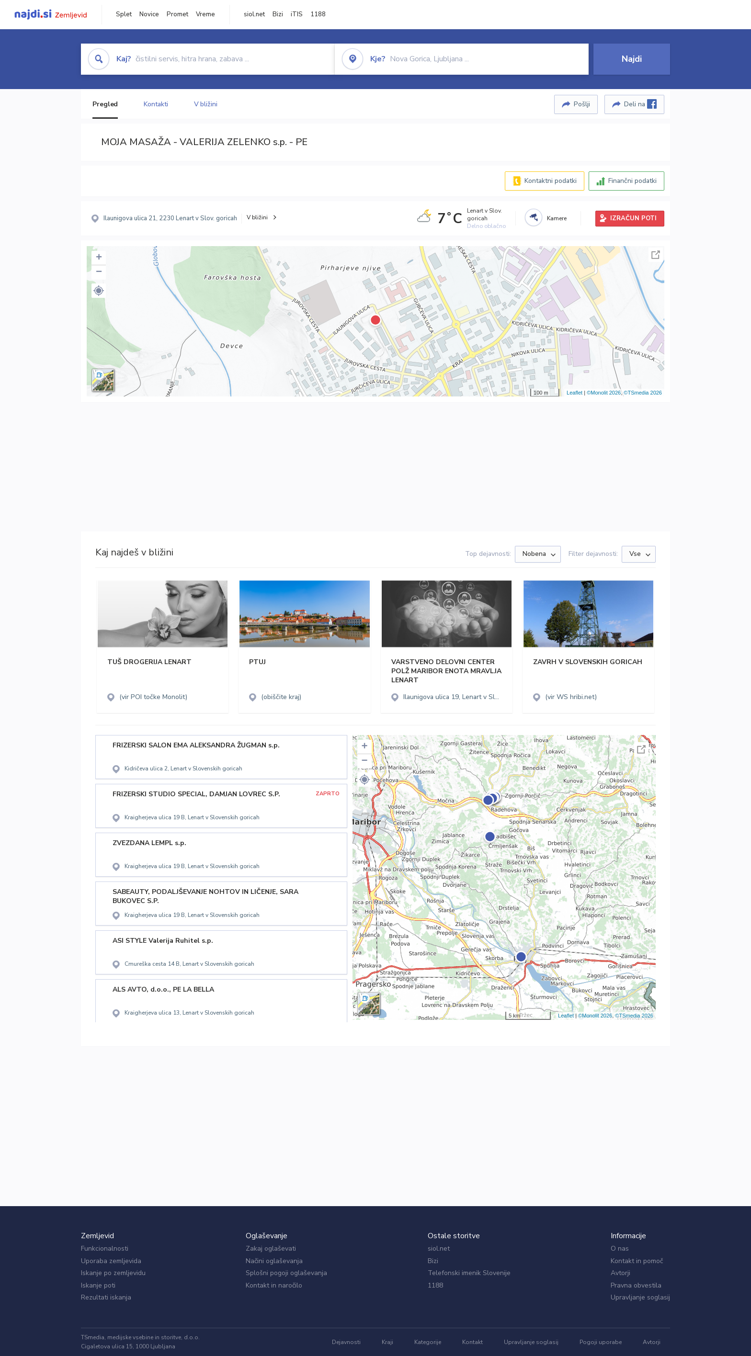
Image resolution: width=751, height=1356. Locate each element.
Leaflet (574, 393)
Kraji (387, 1342)
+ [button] (99, 258)
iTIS (297, 14)
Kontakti (156, 104)
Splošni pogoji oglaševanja (286, 1272)
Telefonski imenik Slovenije (469, 1272)
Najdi (632, 59)
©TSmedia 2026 (643, 393)
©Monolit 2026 (604, 393)
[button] (98, 290)
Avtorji (620, 1272)
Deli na (640, 104)
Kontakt (472, 1342)
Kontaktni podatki (550, 180)
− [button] (99, 272)
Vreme (205, 14)
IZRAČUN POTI (633, 218)
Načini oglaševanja (274, 1261)
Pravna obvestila (636, 1285)
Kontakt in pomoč (637, 1261)
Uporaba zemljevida (111, 1261)
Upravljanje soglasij (640, 1297)
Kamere (557, 218)
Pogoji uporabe (601, 1342)
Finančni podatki (632, 180)
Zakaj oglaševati (271, 1248)
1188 (318, 14)
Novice (149, 14)
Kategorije (427, 1342)
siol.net (254, 14)
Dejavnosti (346, 1342)
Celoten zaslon (656, 255)
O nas (620, 1248)
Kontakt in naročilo (274, 1285)
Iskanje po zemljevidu (113, 1272)
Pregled (105, 104)
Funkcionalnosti (104, 1248)
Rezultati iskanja (106, 1297)
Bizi (278, 14)
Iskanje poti (98, 1285)
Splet (124, 14)
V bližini (205, 104)
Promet (177, 14)
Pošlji (582, 104)
